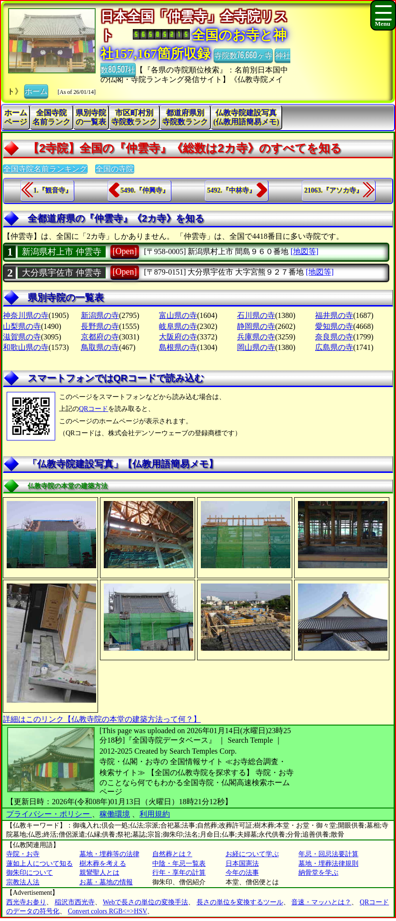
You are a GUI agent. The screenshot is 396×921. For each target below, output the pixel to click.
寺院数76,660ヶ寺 (243, 55)
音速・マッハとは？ (321, 902)
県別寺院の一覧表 (91, 117)
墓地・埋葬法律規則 (328, 863)
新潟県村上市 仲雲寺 (61, 251)
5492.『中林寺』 (231, 190)
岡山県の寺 (256, 347)
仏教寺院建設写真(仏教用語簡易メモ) (246, 117)
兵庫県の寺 (256, 337)
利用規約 (154, 814)
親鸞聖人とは (99, 872)
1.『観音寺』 (52, 190)
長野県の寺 (100, 326)
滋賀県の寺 (22, 337)
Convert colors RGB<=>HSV (108, 911)
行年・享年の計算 (179, 872)
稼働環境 (114, 814)
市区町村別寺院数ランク (134, 117)
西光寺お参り (26, 902)
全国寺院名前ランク (51, 117)
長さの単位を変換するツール (240, 902)
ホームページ (15, 117)
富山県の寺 (178, 315)
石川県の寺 (256, 315)
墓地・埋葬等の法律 (109, 854)
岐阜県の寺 (178, 326)
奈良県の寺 (334, 337)
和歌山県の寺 (26, 347)
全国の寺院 (115, 169)
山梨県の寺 (22, 326)
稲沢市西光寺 (75, 902)
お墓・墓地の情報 (106, 882)
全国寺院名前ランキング (45, 169)
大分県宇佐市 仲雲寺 (61, 272)
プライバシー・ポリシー (49, 814)
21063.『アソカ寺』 (333, 190)
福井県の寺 (334, 315)
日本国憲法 (242, 863)
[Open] (125, 251)
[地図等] (304, 251)
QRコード (93, 408)
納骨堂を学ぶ (318, 872)
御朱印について (29, 872)
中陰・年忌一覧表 (179, 863)
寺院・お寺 (23, 854)
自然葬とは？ (172, 854)
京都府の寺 (100, 337)
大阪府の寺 (178, 337)
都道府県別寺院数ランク (185, 117)
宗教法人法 (23, 882)
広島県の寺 (334, 347)
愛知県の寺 (334, 326)
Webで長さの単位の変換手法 (145, 902)
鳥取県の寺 (100, 347)
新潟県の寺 (100, 315)
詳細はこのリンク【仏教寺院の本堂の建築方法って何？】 (102, 719)
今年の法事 (242, 872)
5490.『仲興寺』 (144, 190)
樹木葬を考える (102, 863)
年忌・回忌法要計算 (328, 854)
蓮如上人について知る (39, 863)
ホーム (36, 90)
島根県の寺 (178, 347)
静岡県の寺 (256, 326)
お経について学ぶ (252, 854)
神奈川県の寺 (26, 315)
